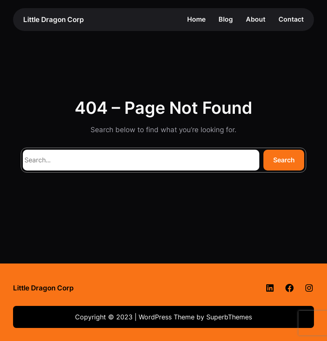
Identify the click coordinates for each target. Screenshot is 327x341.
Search (284, 160)
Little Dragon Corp (53, 19)
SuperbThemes (229, 317)
